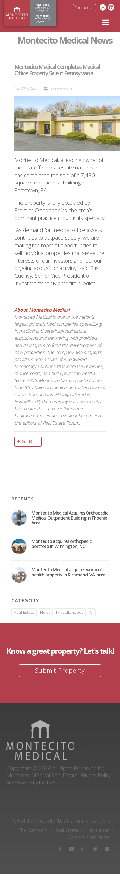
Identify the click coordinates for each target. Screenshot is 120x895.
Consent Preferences (89, 837)
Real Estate (24, 612)
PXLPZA (47, 782)
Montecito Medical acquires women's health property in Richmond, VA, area (68, 572)
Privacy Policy (95, 775)
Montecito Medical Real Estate (42, 775)
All (91, 612)
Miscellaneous (61, 88)
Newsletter (98, 830)
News (45, 612)
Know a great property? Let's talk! (60, 650)
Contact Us (84, 7)
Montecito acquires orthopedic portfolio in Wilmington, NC (61, 543)
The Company (33, 830)
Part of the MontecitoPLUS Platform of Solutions (60, 821)
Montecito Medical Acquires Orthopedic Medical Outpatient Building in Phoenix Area (70, 518)
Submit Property (60, 670)
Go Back (28, 442)
